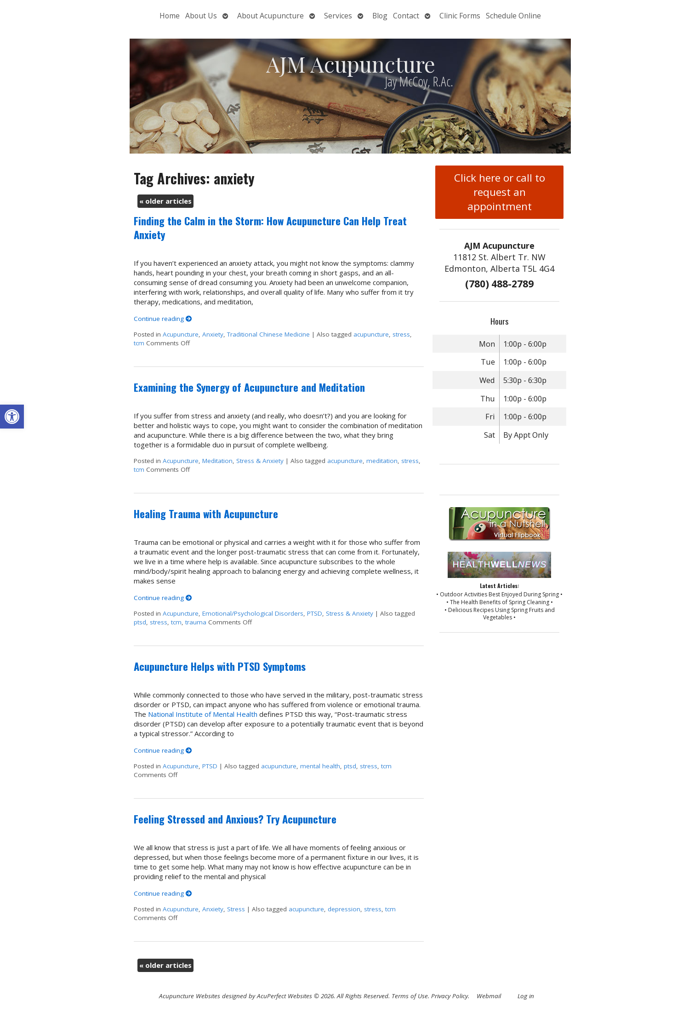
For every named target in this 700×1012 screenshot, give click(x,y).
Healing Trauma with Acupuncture (206, 513)
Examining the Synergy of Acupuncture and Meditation (249, 387)
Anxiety (212, 334)
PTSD (314, 613)
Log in (526, 996)
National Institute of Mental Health (202, 714)
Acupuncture (181, 334)
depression (344, 909)
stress (401, 334)
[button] (12, 417)
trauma (195, 622)
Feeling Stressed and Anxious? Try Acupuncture (235, 819)
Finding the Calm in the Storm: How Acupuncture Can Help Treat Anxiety (270, 227)
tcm (139, 343)
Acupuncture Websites (189, 996)
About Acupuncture (270, 16)
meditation (382, 461)
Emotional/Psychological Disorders (252, 613)
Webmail (489, 996)
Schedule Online (513, 16)
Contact (406, 16)
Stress (236, 909)
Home (169, 16)
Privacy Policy (449, 996)
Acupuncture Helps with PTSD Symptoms (220, 666)
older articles (165, 201)
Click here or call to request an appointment (499, 192)
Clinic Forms (459, 16)
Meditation (217, 461)
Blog (379, 16)
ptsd (140, 622)
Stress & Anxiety (260, 461)
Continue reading (163, 318)
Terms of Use (410, 996)
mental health (320, 766)
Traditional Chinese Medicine (268, 334)
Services (338, 16)
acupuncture (371, 334)
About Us (201, 16)
